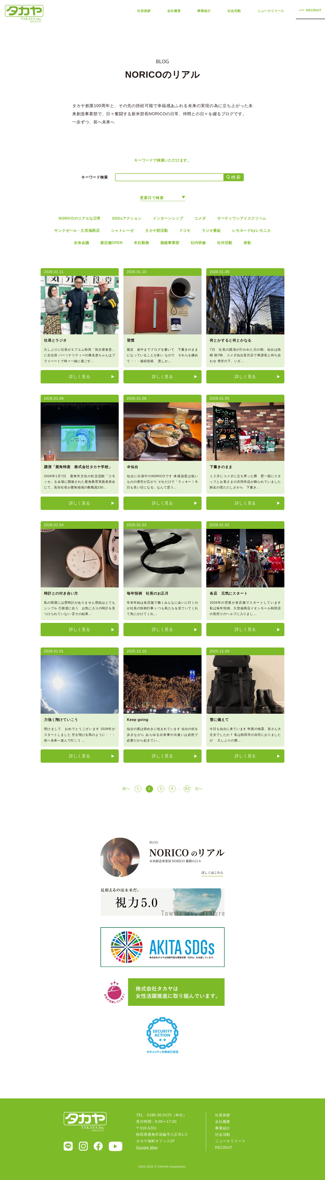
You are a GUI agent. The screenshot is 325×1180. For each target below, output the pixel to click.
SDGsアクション (127, 218)
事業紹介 (204, 11)
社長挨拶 (144, 11)
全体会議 (81, 243)
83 (187, 789)
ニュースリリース (271, 11)
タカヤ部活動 (156, 230)
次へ (199, 789)
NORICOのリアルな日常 (80, 218)
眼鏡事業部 (169, 243)
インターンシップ (168, 218)
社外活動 (224, 243)
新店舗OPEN (111, 243)
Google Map (147, 1148)
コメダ (200, 218)
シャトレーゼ (122, 230)
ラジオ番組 (211, 230)
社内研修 (198, 243)
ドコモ (184, 230)
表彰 (247, 243)
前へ (126, 789)
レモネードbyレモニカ (251, 230)
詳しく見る (79, 376)
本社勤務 (141, 243)
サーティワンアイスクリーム (241, 218)
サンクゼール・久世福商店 (77, 230)
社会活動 (234, 11)
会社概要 (174, 11)
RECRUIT (313, 10)
